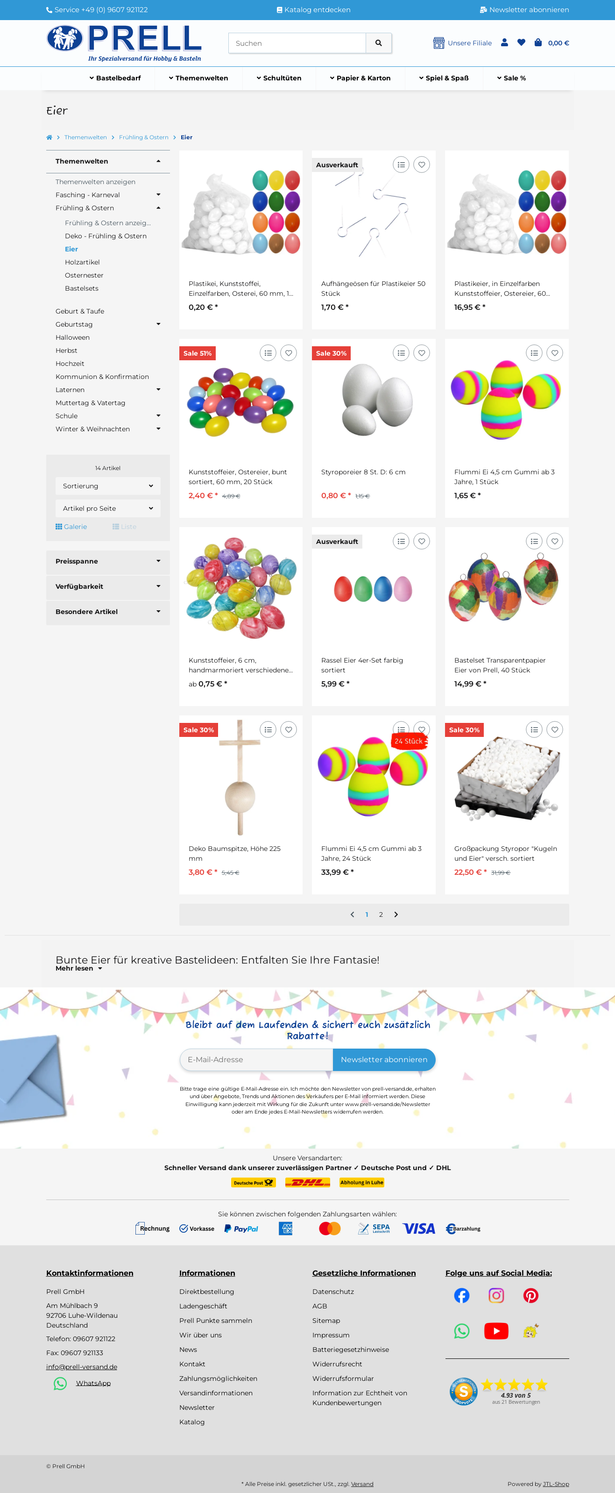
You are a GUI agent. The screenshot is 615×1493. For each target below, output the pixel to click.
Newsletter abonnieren (384, 1059)
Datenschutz (333, 1291)
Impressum (331, 1335)
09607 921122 (94, 1339)
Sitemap (326, 1320)
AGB (319, 1306)
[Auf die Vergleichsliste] (401, 164)
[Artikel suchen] (379, 43)
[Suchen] (297, 43)
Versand (362, 1483)
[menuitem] (115, 78)
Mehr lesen (79, 968)
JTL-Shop (556, 1483)
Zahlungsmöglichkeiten (218, 1378)
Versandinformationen (216, 1393)
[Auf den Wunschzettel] (422, 164)
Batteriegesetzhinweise (350, 1349)
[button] (504, 43)
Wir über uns (200, 1335)
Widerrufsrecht (337, 1364)
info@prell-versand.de (81, 1367)
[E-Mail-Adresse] (256, 1060)
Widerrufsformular (343, 1378)
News (188, 1349)
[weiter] (396, 915)
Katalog (192, 1422)
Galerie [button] (71, 526)
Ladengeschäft (203, 1306)
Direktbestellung (206, 1291)
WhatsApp (93, 1383)
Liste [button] (124, 526)
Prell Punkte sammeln (215, 1320)
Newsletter (197, 1407)
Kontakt (192, 1364)
